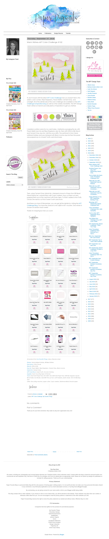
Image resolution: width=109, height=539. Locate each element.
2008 (89, 321)
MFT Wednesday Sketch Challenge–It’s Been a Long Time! (96, 249)
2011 (89, 313)
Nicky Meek (91, 101)
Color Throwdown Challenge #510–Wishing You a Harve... (94, 231)
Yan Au (89, 110)
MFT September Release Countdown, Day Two (95, 269)
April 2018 (92, 289)
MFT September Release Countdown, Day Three (95, 275)
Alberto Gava (91, 85)
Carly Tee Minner (92, 89)
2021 (89, 146)
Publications (48, 33)
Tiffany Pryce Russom (94, 108)
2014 (89, 306)
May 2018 (92, 286)
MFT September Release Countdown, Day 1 (95, 264)
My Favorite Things (47, 396)
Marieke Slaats (92, 97)
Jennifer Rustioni (92, 93)
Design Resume (58, 33)
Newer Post (30, 451)
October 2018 (93, 160)
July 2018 (92, 281)
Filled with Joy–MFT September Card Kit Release (95, 182)
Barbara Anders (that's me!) (95, 87)
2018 (89, 153)
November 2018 (94, 157)
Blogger (62, 534)
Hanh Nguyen (91, 91)
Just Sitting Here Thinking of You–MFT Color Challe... (95, 220)
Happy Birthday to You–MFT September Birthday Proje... (95, 198)
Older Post (79, 451)
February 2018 (93, 294)
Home (40, 33)
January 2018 (93, 296)
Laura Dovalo (91, 95)
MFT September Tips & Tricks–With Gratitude (95, 240)
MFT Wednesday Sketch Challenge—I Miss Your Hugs (96, 225)
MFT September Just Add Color (95, 244)
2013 (89, 309)
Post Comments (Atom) (41, 454)
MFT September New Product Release (95, 259)
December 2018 (94, 155)
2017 (89, 299)
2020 (89, 148)
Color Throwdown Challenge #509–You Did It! (95, 254)
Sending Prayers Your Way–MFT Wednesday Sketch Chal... (95, 171)
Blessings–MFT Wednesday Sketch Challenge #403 (95, 204)
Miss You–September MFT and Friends (95, 236)
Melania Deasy (92, 99)
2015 (89, 304)
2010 (89, 316)
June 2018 (92, 284)
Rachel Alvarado (92, 104)
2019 (89, 150)
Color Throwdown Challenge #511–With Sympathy (95, 209)
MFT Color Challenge (37, 396)
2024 (89, 138)
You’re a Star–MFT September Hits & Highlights (94, 214)
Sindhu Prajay (91, 106)
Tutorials (68, 33)
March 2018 (92, 291)
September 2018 (94, 162)
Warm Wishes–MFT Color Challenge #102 (95, 165)
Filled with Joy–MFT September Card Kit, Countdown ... (95, 187)
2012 (89, 311)
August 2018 (93, 279)
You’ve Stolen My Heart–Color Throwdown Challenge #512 (96, 177)
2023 (89, 141)
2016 (89, 301)
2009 (89, 318)
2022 (89, 143)
